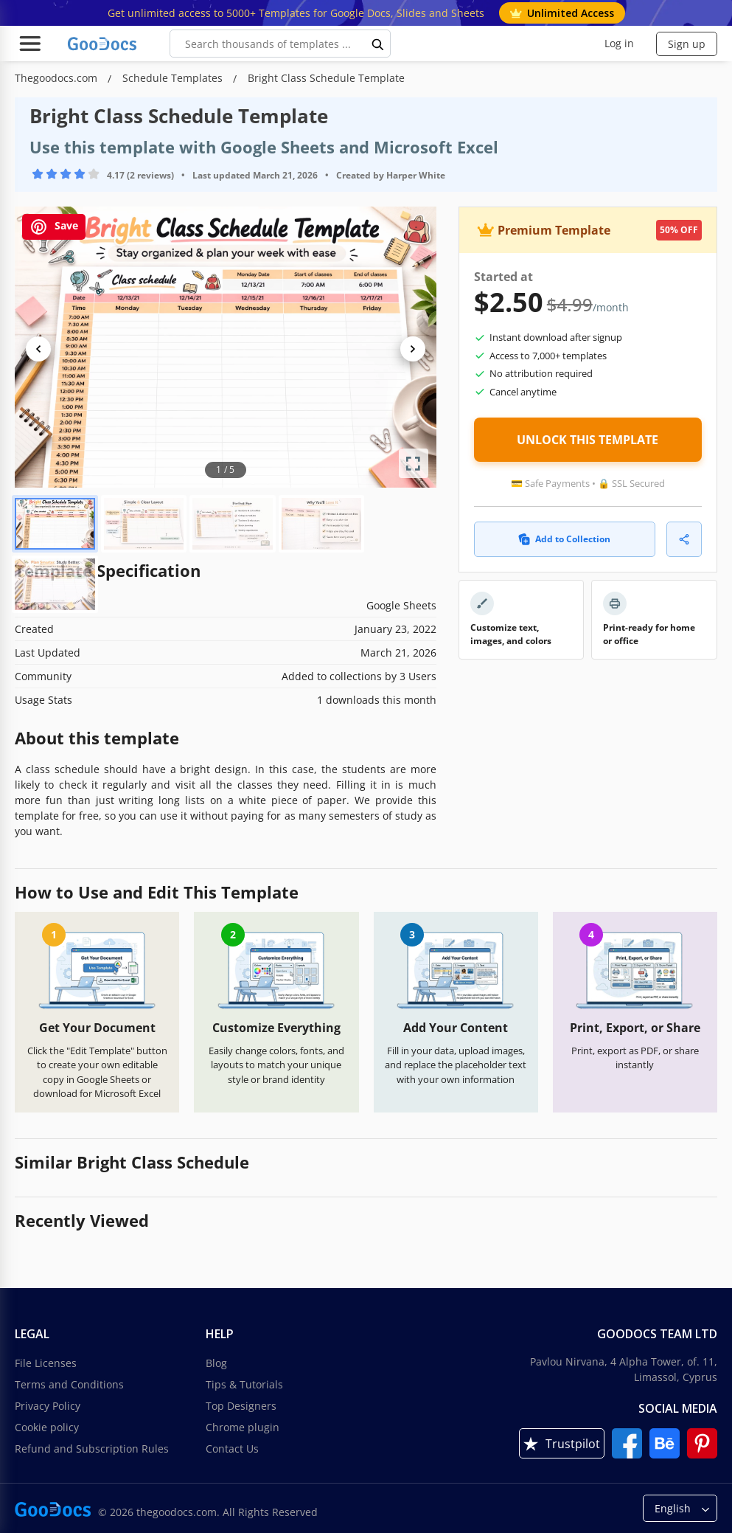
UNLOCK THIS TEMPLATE (587, 440)
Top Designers (241, 1406)
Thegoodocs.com (57, 78)
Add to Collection (564, 539)
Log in (619, 43)
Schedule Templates (174, 78)
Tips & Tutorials (244, 1384)
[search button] (378, 43)
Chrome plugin (242, 1427)
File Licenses (46, 1363)
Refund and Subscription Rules (92, 1449)
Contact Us (232, 1449)
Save (53, 227)
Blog (216, 1363)
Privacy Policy (47, 1406)
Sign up (686, 44)
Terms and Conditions (69, 1384)
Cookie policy (47, 1427)
